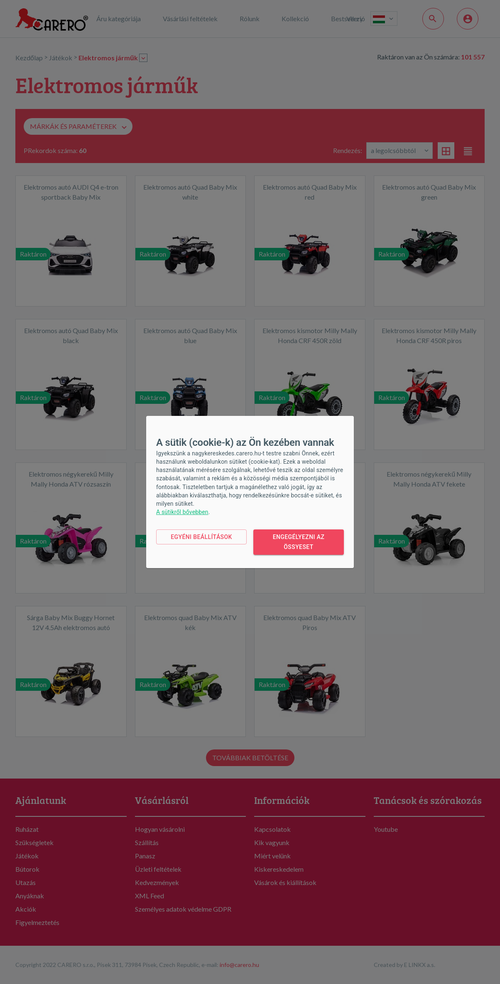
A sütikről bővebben (182, 512)
